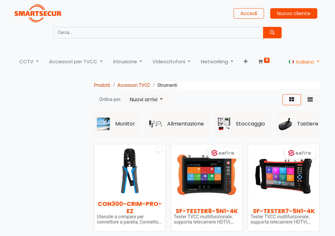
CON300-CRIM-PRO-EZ (130, 207)
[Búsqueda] (272, 32)
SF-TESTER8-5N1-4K (207, 211)
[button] (245, 62)
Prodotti (102, 85)
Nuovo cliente (293, 13)
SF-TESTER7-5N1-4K (284, 211)
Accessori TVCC (133, 85)
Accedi (248, 13)
